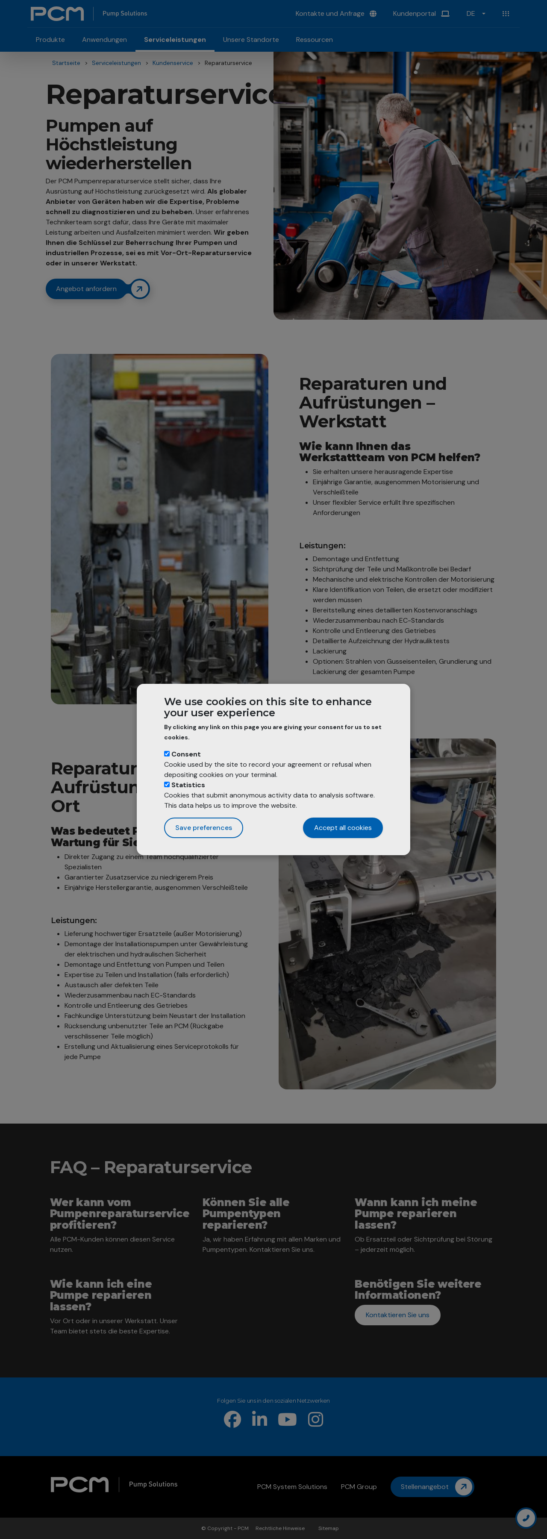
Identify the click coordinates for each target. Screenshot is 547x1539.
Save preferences (203, 827)
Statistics (188, 784)
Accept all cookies (343, 827)
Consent (186, 754)
